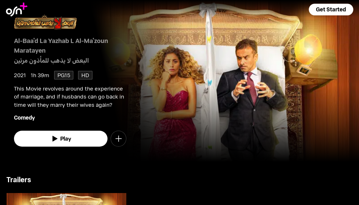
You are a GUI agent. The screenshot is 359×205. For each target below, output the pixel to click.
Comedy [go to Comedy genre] (24, 117)
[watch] (61, 139)
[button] (331, 9)
